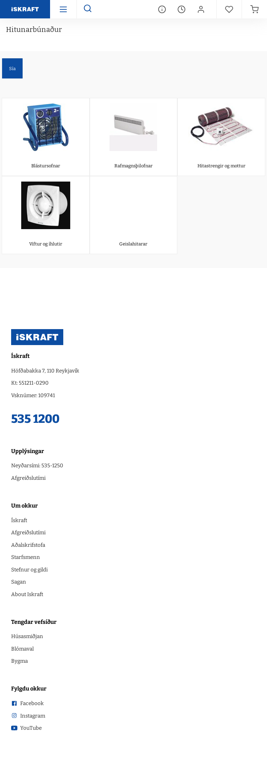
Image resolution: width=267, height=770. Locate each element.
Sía (12, 68)
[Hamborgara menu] (63, 9)
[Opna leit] (87, 9)
